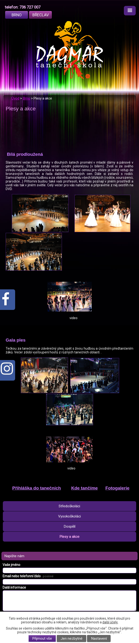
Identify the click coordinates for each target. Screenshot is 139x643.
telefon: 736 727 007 (22, 7)
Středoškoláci (69, 506)
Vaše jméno (11, 565)
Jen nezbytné (72, 638)
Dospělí (69, 526)
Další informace (14, 587)
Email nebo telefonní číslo (28, 576)
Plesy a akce (69, 536)
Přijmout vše (42, 638)
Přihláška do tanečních (36, 488)
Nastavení (99, 638)
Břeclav (40, 15)
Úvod (15, 98)
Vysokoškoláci (69, 516)
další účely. (110, 622)
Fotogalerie (117, 488)
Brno (17, 15)
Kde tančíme (84, 488)
